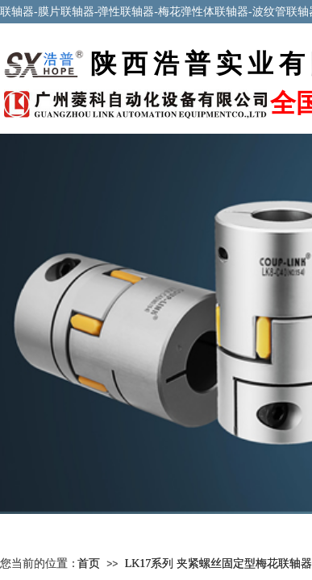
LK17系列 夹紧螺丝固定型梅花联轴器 (218, 563)
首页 (88, 563)
